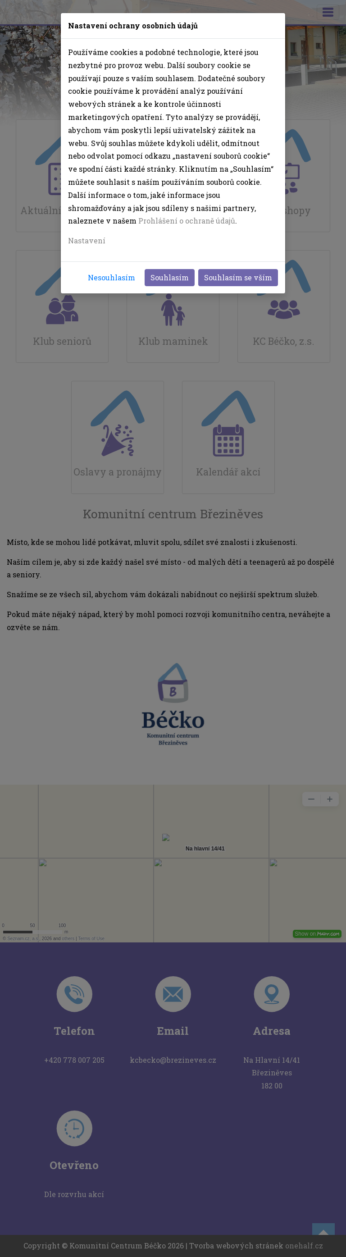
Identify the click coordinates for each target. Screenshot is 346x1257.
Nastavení (86, 240)
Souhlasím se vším (238, 277)
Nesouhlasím (111, 277)
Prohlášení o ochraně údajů (186, 220)
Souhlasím (169, 277)
